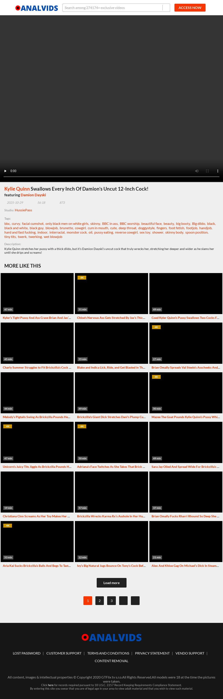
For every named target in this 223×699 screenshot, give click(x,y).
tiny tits (10, 236)
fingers (162, 228)
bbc (7, 223)
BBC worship (129, 223)
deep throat (127, 228)
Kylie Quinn (17, 189)
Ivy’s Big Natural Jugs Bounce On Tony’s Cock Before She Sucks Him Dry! (126, 565)
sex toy (145, 232)
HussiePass (23, 210)
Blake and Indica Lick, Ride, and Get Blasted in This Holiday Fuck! (121, 367)
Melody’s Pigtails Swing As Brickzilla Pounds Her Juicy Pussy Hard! (48, 417)
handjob (205, 228)
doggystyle (146, 228)
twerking (35, 236)
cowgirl (80, 228)
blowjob (52, 228)
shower (157, 232)
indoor (42, 232)
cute (113, 228)
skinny (95, 223)
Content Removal (111, 661)
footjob (191, 228)
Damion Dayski (33, 195)
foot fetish (176, 228)
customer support (63, 653)
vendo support (190, 653)
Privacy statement (152, 653)
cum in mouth (98, 228)
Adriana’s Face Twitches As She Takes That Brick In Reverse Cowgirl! (123, 466)
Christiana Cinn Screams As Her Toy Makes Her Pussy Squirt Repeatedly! (52, 516)
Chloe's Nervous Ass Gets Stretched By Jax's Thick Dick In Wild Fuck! (124, 318)
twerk (22, 236)
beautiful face (151, 223)
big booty (183, 223)
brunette (66, 228)
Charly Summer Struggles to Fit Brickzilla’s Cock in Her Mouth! (45, 367)
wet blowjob (53, 236)
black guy (37, 228)
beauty (169, 223)
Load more (111, 583)
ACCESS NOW (190, 7)
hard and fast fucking (19, 232)
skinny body (174, 232)
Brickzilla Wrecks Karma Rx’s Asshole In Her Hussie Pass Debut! (121, 516)
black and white (16, 228)
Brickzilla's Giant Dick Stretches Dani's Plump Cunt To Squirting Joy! (123, 417)
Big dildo (198, 223)
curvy (16, 223)
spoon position (196, 232)
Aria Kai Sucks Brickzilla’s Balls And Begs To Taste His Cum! (43, 565)
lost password (27, 653)
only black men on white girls (67, 223)
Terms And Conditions (108, 653)
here (51, 685)
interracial (57, 232)
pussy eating (103, 232)
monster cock (77, 232)
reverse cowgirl (126, 232)
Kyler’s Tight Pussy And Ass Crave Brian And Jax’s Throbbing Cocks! (49, 318)
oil (90, 232)
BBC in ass (110, 223)
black (211, 223)
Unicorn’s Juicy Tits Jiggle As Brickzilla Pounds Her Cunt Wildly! (46, 466)
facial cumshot (33, 223)
